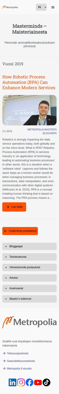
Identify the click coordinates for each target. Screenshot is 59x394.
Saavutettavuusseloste (21, 361)
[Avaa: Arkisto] (29, 278)
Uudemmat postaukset (23, 230)
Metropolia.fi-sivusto (19, 368)
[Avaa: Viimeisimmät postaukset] (29, 267)
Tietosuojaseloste (17, 353)
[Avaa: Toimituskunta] (29, 257)
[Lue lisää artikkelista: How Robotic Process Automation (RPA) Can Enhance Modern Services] (14, 207)
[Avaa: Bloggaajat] (29, 246)
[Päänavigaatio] (53, 7)
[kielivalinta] (41, 7)
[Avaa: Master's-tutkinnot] (29, 299)
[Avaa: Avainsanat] (29, 288)
